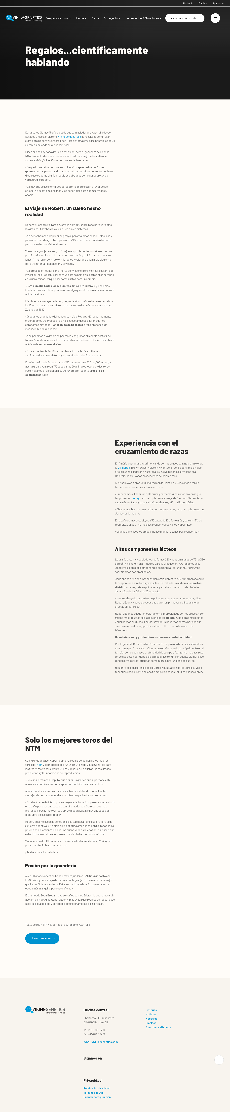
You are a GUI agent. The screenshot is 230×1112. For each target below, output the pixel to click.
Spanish (217, 3)
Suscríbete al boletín (158, 1027)
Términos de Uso (93, 1092)
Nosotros (151, 1018)
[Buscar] (184, 18)
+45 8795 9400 (96, 1030)
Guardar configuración (97, 1097)
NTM (39, 764)
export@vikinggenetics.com (100, 1042)
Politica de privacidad (96, 1088)
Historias (151, 1010)
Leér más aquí (44, 938)
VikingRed (124, 467)
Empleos (151, 1023)
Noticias (151, 1014)
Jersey (135, 498)
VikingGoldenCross (69, 136)
